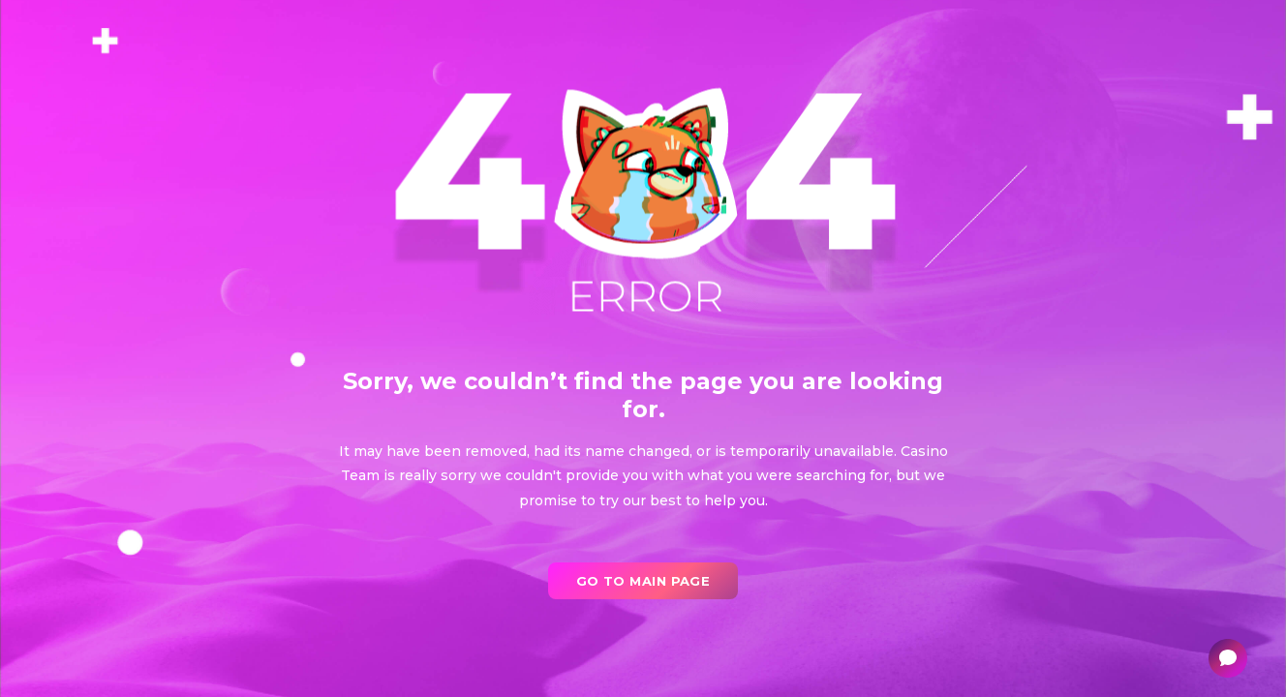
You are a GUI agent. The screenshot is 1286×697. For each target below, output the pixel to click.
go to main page (643, 581)
